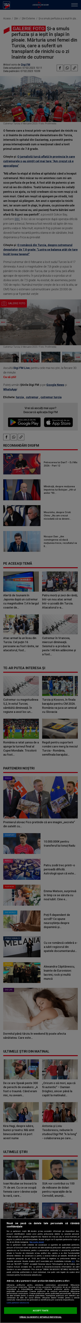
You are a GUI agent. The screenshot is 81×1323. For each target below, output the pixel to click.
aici (73, 1261)
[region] (40, 1270)
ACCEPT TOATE (40, 1310)
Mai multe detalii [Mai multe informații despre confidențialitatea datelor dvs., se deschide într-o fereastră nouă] (36, 1242)
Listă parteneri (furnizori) (18, 1303)
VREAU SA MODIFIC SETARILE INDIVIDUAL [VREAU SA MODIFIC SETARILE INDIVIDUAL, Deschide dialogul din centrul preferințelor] (40, 1317)
